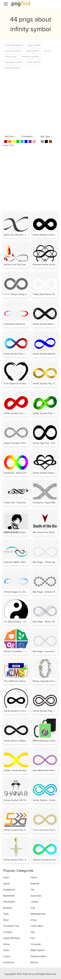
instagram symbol (30, 56)
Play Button (9, 901)
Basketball (8, 895)
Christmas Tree (11, 926)
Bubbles (7, 908)
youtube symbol (13, 51)
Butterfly (35, 883)
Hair (33, 932)
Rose (6, 920)
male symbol (33, 62)
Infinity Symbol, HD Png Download (21, 800)
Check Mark (37, 926)
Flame (34, 877)
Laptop (34, 901)
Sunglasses (9, 889)
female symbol (12, 68)
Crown (6, 956)
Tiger (6, 914)
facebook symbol (13, 62)
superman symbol (14, 45)
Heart (6, 877)
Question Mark (38, 956)
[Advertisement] (30, 102)
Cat (32, 889)
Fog (33, 908)
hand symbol (32, 51)
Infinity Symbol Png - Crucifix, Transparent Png (27, 860)
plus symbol (34, 45)
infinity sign (10, 56)
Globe (6, 944)
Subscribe (36, 895)
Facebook (8, 962)
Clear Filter (8, 145)
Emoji (33, 920)
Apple (6, 883)
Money (34, 962)
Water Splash (37, 950)
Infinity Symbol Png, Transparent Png (22, 830)
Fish (33, 938)
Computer (36, 944)
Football (7, 932)
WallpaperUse (38, 914)
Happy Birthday (11, 938)
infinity (47, 51)
